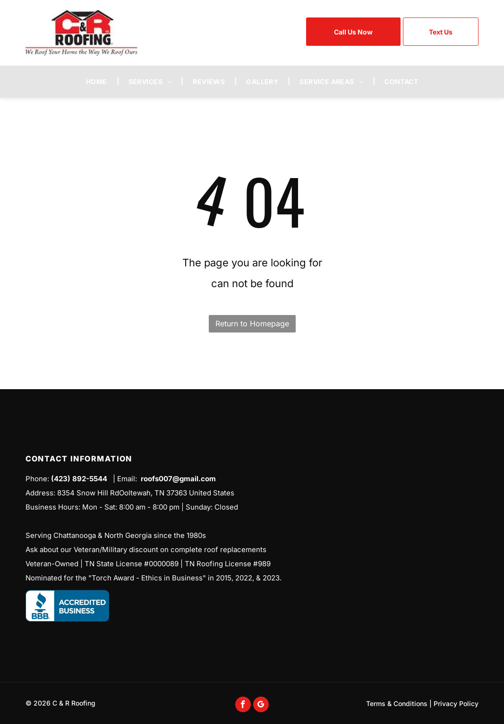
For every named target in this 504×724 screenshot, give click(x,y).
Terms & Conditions (396, 703)
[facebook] (243, 706)
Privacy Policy (456, 703)
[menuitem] (98, 81)
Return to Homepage (252, 323)
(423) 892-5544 (79, 478)
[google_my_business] (261, 706)
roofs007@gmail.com (178, 478)
